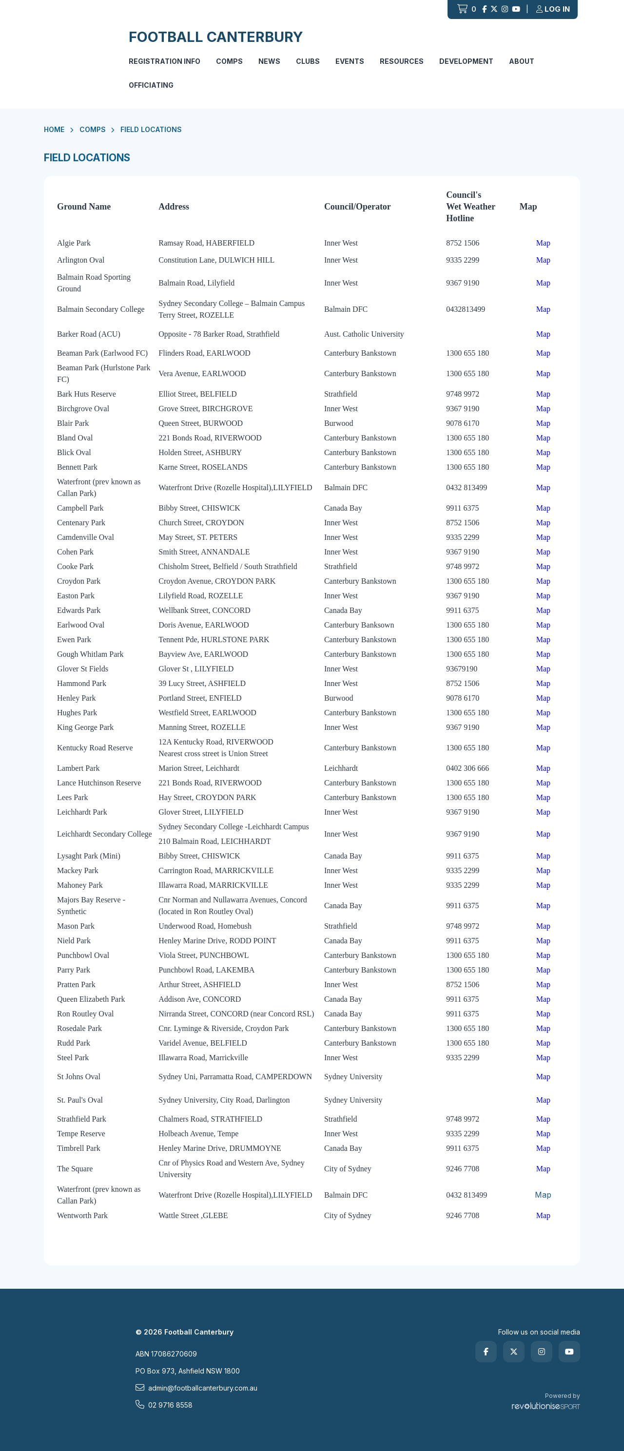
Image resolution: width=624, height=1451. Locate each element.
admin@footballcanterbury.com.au (196, 1387)
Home (54, 129)
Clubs (308, 61)
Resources (402, 61)
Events (349, 61)
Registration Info (164, 61)
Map (543, 1195)
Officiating (151, 85)
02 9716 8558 (164, 1404)
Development (466, 61)
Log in (553, 9)
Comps (229, 61)
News (269, 61)
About (521, 61)
